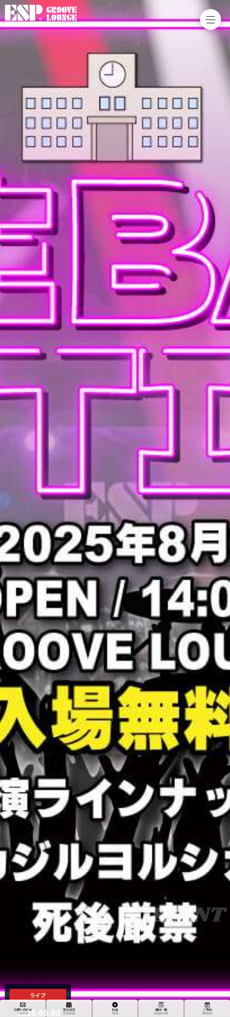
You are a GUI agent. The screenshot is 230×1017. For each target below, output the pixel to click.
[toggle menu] (210, 19)
